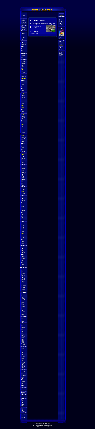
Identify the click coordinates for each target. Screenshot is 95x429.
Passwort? (60, 49)
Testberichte (23, 121)
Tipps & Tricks (24, 378)
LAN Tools (23, 334)
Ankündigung (23, 33)
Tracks (22, 352)
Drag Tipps (23, 306)
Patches (23, 100)
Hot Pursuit (60, 21)
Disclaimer (23, 416)
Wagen (22, 65)
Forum (22, 408)
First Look (23, 191)
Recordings (23, 228)
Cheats (23, 105)
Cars (22, 308)
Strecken (23, 231)
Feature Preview (24, 159)
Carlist (22, 296)
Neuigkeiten (23, 27)
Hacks (22, 355)
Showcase (23, 293)
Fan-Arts (23, 265)
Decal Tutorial (23, 287)
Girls (22, 297)
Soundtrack (23, 37)
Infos (22, 295)
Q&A (22, 96)
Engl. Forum (23, 409)
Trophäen (23, 66)
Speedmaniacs (61, 54)
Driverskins (23, 356)
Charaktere (23, 298)
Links (22, 410)
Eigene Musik (23, 173)
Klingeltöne (23, 215)
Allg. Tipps (23, 305)
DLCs (22, 85)
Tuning (23, 129)
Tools (22, 310)
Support (23, 237)
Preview (23, 108)
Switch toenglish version (24, 16)
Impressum (23, 418)
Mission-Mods (24, 375)
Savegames (23, 302)
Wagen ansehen (38, 26)
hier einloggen (51, 24)
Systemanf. (23, 29)
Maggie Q (23, 217)
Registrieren (61, 48)
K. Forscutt (23, 243)
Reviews (23, 87)
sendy (35, 26)
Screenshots (23, 51)
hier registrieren (33, 24)
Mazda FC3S (23, 118)
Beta (22, 157)
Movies (23, 314)
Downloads (23, 275)
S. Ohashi (23, 244)
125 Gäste (60, 42)
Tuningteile (23, 326)
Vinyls (22, 332)
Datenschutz (23, 417)
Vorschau (23, 225)
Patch (22, 255)
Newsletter (23, 21)
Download (23, 358)
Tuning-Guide (23, 238)
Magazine (23, 304)
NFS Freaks (60, 55)
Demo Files (23, 258)
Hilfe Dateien (23, 337)
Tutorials (23, 342)
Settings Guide (24, 172)
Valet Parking (23, 151)
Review (23, 141)
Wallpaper (23, 90)
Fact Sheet (23, 327)
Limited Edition (24, 78)
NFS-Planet (48, 423)
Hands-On (23, 69)
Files (22, 81)
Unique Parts (23, 303)
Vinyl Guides (23, 286)
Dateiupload (23, 411)
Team (22, 415)
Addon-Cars (23, 359)
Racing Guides (24, 285)
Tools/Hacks (23, 210)
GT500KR (23, 206)
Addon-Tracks (24, 372)
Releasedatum (24, 28)
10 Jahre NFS (23, 23)
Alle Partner (60, 52)
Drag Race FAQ (24, 340)
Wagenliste (23, 205)
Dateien (23, 271)
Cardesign (23, 386)
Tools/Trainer (23, 256)
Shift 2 (60, 20)
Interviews (23, 349)
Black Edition (23, 279)
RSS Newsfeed (24, 22)
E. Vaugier (23, 250)
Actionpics (23, 381)
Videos (23, 39)
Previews (23, 403)
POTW (22, 414)
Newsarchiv (23, 20)
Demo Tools (23, 311)
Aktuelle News (24, 19)
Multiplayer (23, 79)
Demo (22, 139)
